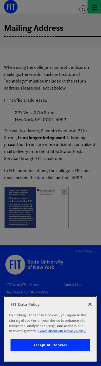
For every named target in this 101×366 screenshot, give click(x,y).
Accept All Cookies (50, 344)
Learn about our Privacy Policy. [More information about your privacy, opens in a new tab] (62, 330)
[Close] (90, 304)
